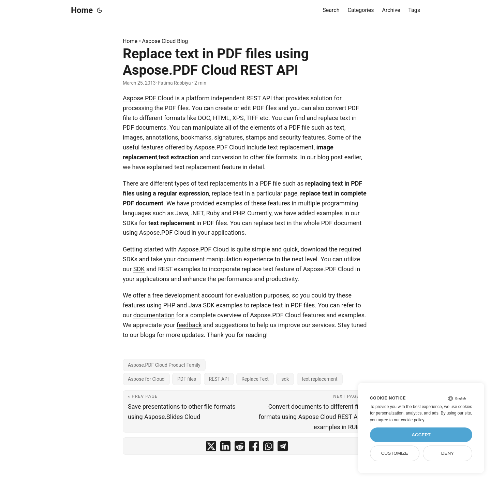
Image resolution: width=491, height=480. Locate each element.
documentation (154, 315)
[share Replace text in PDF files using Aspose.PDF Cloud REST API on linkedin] (225, 447)
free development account (188, 295)
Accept (421, 434)
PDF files (186, 379)
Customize (394, 453)
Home (82, 10)
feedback (189, 325)
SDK (139, 269)
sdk (285, 379)
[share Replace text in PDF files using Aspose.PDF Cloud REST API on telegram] (283, 447)
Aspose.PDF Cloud (148, 98)
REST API (219, 379)
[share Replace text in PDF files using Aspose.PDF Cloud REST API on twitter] (211, 447)
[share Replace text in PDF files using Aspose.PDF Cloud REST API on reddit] (240, 447)
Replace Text (255, 379)
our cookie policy (409, 420)
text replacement (320, 379)
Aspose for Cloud (146, 379)
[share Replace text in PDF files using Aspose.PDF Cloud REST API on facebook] (254, 447)
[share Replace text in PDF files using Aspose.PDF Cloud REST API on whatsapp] (268, 447)
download (314, 249)
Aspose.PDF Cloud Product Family (164, 365)
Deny (447, 453)
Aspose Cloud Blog (165, 41)
